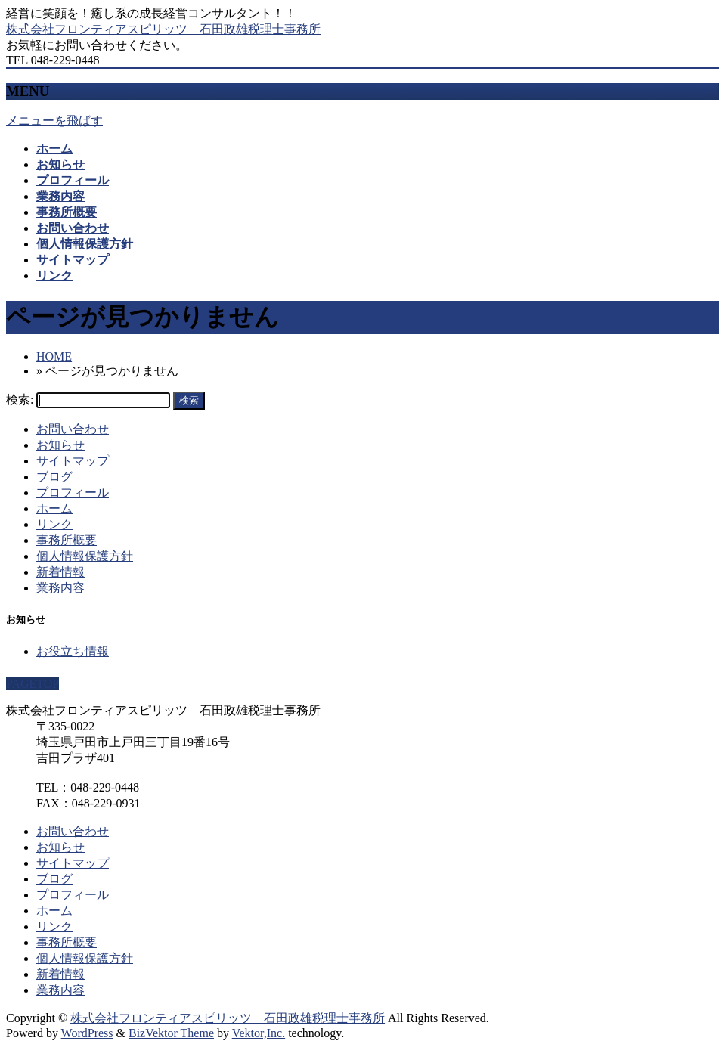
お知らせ (60, 444)
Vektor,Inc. (258, 1033)
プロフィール (72, 492)
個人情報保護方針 (84, 556)
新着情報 (60, 571)
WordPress (87, 1033)
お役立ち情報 (72, 651)
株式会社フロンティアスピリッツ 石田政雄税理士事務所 (163, 29)
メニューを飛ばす (54, 120)
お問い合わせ (72, 429)
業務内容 (60, 587)
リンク (54, 524)
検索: (19, 399)
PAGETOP (32, 683)
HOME (54, 356)
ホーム (54, 508)
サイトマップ (72, 460)
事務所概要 (66, 540)
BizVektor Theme (171, 1033)
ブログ (54, 476)
